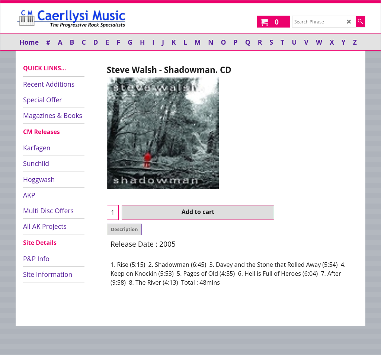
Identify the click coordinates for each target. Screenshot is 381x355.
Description (124, 155)
